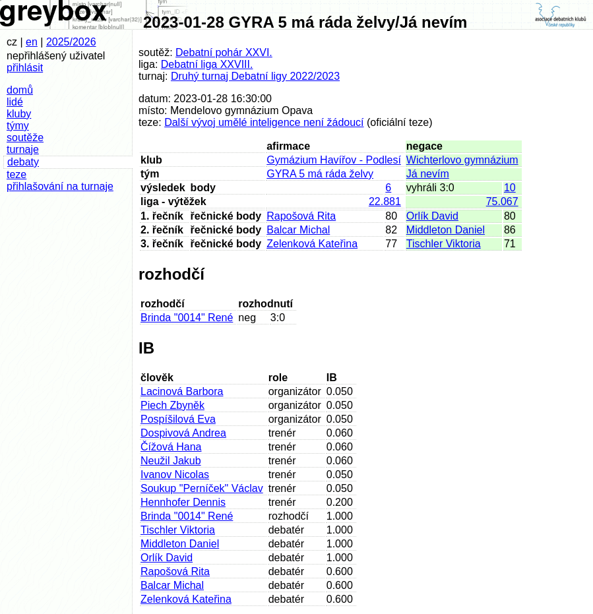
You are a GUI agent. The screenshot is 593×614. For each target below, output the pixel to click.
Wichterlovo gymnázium (462, 160)
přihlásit (25, 67)
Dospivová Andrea (183, 433)
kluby (19, 113)
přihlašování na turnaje (60, 186)
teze (16, 174)
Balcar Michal (298, 229)
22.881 (385, 201)
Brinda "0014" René (186, 317)
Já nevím (427, 173)
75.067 (502, 201)
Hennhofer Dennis (183, 502)
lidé (15, 101)
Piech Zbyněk (172, 405)
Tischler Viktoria (443, 243)
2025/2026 (71, 41)
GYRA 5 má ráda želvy (319, 173)
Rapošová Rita (301, 216)
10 (510, 187)
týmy (18, 125)
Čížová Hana (171, 446)
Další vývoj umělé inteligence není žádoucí (263, 122)
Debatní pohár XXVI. (223, 52)
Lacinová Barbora (181, 391)
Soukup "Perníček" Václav (201, 488)
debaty (23, 162)
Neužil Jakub (170, 460)
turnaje (23, 149)
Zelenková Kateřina (312, 243)
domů (20, 90)
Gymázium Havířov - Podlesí (333, 160)
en (32, 41)
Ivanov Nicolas (174, 474)
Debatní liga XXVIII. (207, 64)
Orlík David (432, 216)
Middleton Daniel (445, 229)
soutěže (25, 137)
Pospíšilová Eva (178, 419)
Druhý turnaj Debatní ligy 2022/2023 (255, 76)
